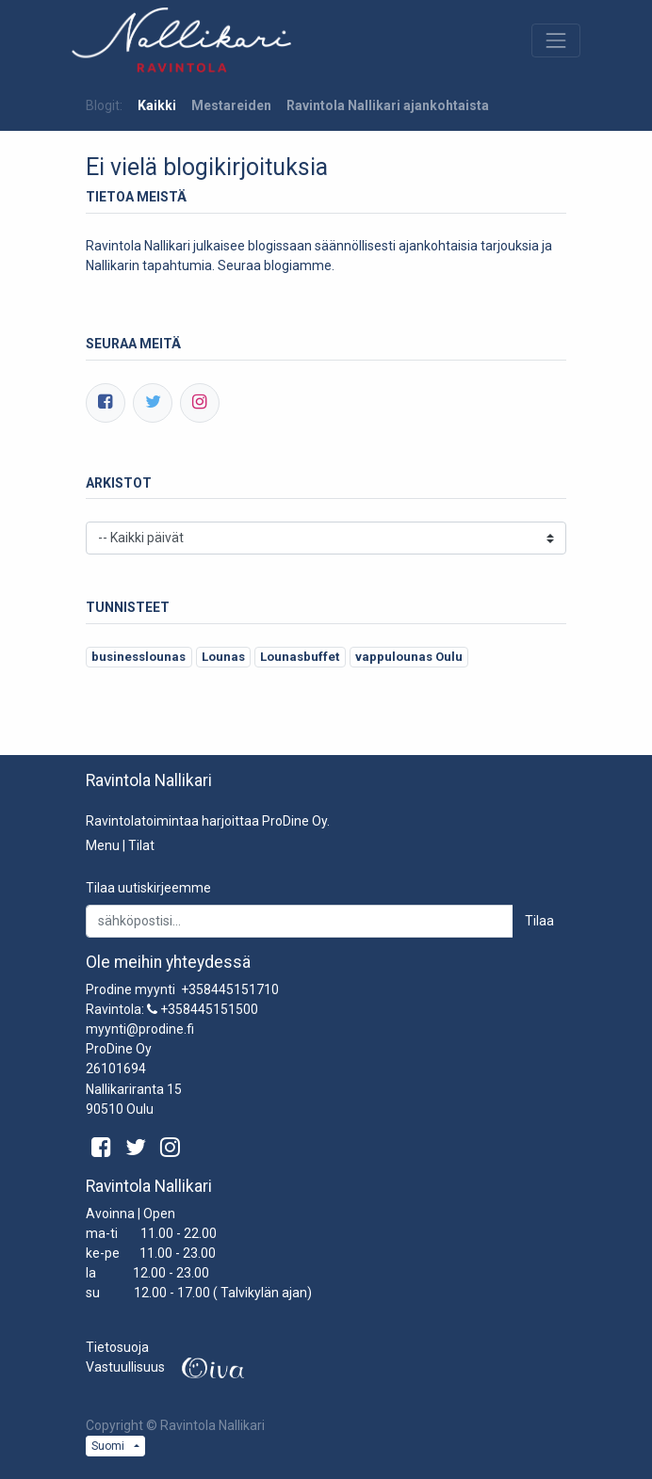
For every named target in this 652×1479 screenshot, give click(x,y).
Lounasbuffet (299, 657)
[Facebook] (105, 403)
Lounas (223, 657)
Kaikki (157, 105)
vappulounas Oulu (409, 657)
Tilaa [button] (539, 920)
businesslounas (138, 657)
